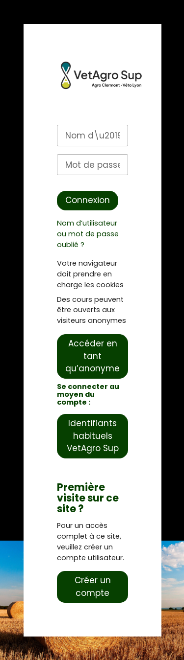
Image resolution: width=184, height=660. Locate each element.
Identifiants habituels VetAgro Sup (93, 435)
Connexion (87, 200)
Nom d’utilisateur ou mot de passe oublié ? (88, 234)
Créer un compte (93, 586)
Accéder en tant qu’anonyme (92, 356)
